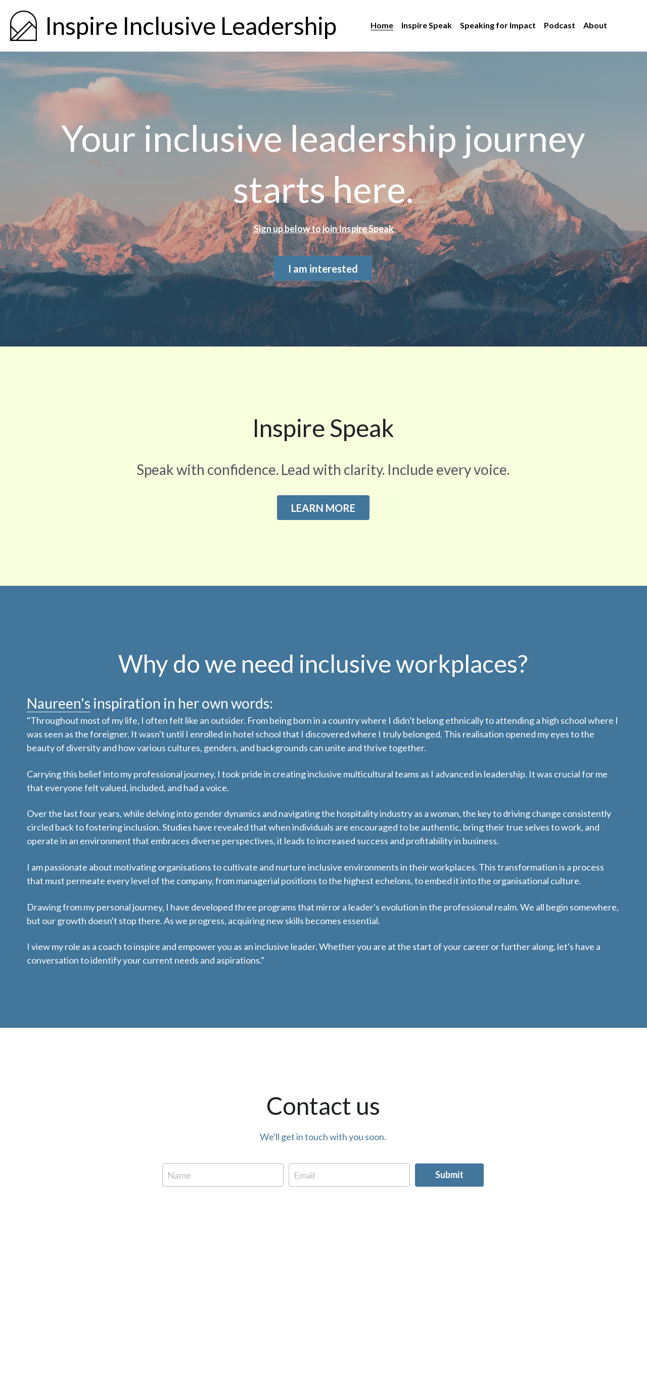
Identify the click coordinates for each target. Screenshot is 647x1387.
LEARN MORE (323, 510)
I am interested (323, 269)
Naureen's (58, 707)
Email (304, 1178)
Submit (449, 1178)
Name (179, 1178)
